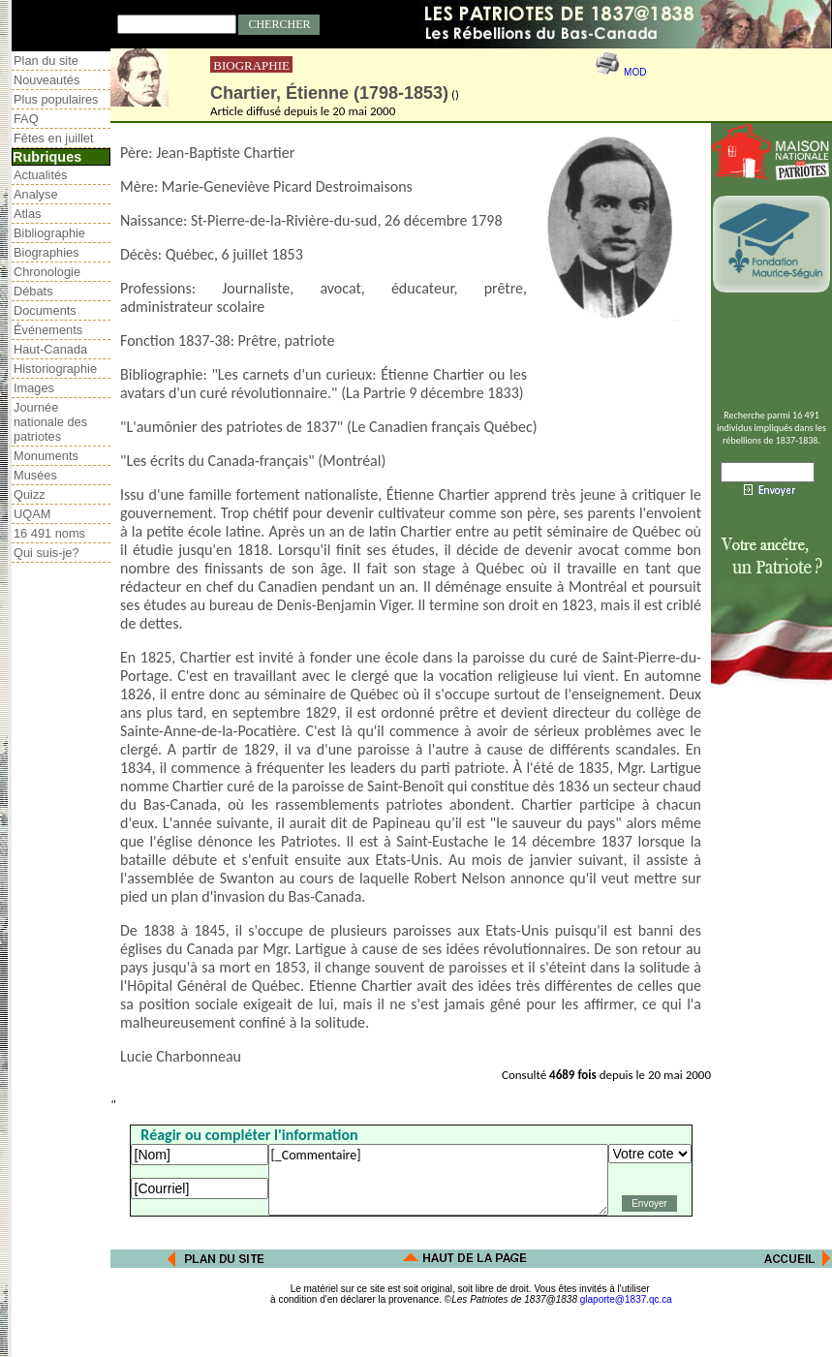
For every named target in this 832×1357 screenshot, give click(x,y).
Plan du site (46, 60)
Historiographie (55, 368)
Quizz (30, 494)
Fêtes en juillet (54, 138)
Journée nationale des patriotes (50, 422)
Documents (45, 310)
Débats (33, 291)
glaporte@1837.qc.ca (626, 1299)
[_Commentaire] (438, 1180)
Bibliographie (49, 233)
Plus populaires (56, 99)
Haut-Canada (50, 349)
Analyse (36, 194)
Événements (48, 330)
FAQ (26, 118)
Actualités (40, 175)
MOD (635, 72)
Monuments (46, 455)
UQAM (32, 514)
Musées (35, 475)
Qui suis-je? (46, 552)
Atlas (27, 213)
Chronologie (47, 271)
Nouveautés (46, 80)
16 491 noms (49, 533)
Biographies (46, 252)
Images (34, 388)
